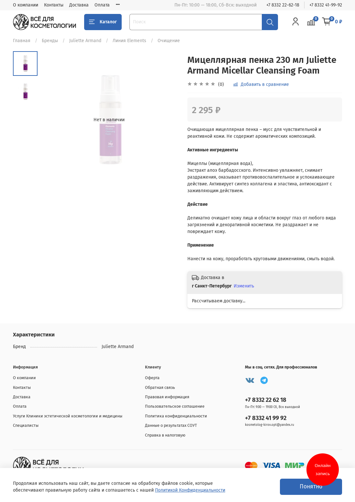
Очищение (169, 40)
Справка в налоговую (165, 435)
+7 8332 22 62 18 (265, 399)
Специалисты (26, 425)
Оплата (102, 5)
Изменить (244, 286)
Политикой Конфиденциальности (190, 490)
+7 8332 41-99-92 (325, 5)
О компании (25, 5)
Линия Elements (129, 40)
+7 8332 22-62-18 (282, 5)
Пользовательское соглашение (175, 406)
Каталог (103, 22)
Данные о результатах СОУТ (171, 425)
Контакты (53, 5)
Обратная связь (160, 387)
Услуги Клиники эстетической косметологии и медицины (67, 416)
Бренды (50, 40)
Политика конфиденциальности (176, 416)
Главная (21, 40)
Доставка (79, 5)
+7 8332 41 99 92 (265, 418)
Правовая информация (167, 396)
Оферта (152, 377)
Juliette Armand (85, 40)
